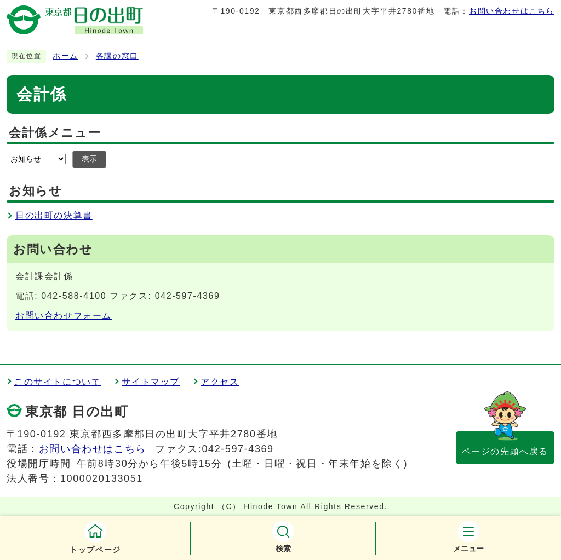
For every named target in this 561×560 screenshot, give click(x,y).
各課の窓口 (117, 56)
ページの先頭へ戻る (505, 451)
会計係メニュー (55, 133)
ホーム (65, 56)
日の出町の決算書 (54, 215)
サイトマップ (151, 381)
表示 (89, 159)
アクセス (220, 381)
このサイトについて (57, 381)
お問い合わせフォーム (63, 315)
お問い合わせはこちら (511, 11)
